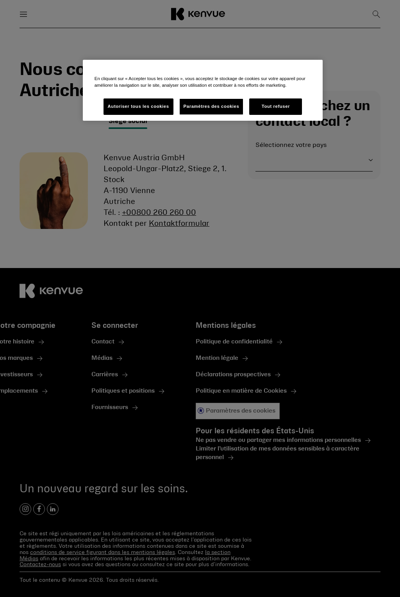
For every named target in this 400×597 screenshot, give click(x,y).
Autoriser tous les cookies (138, 106)
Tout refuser (276, 106)
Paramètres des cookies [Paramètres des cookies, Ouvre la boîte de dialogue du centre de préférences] (211, 106)
